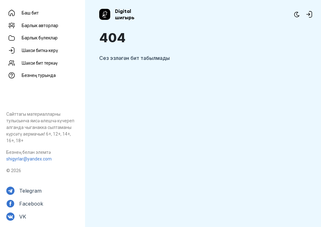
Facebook (31, 204)
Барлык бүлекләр (40, 37)
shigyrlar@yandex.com (29, 158)
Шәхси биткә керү (40, 50)
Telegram (30, 191)
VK (22, 216)
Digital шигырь (125, 14)
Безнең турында (39, 75)
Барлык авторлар (40, 25)
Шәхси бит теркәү (40, 63)
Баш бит (30, 12)
